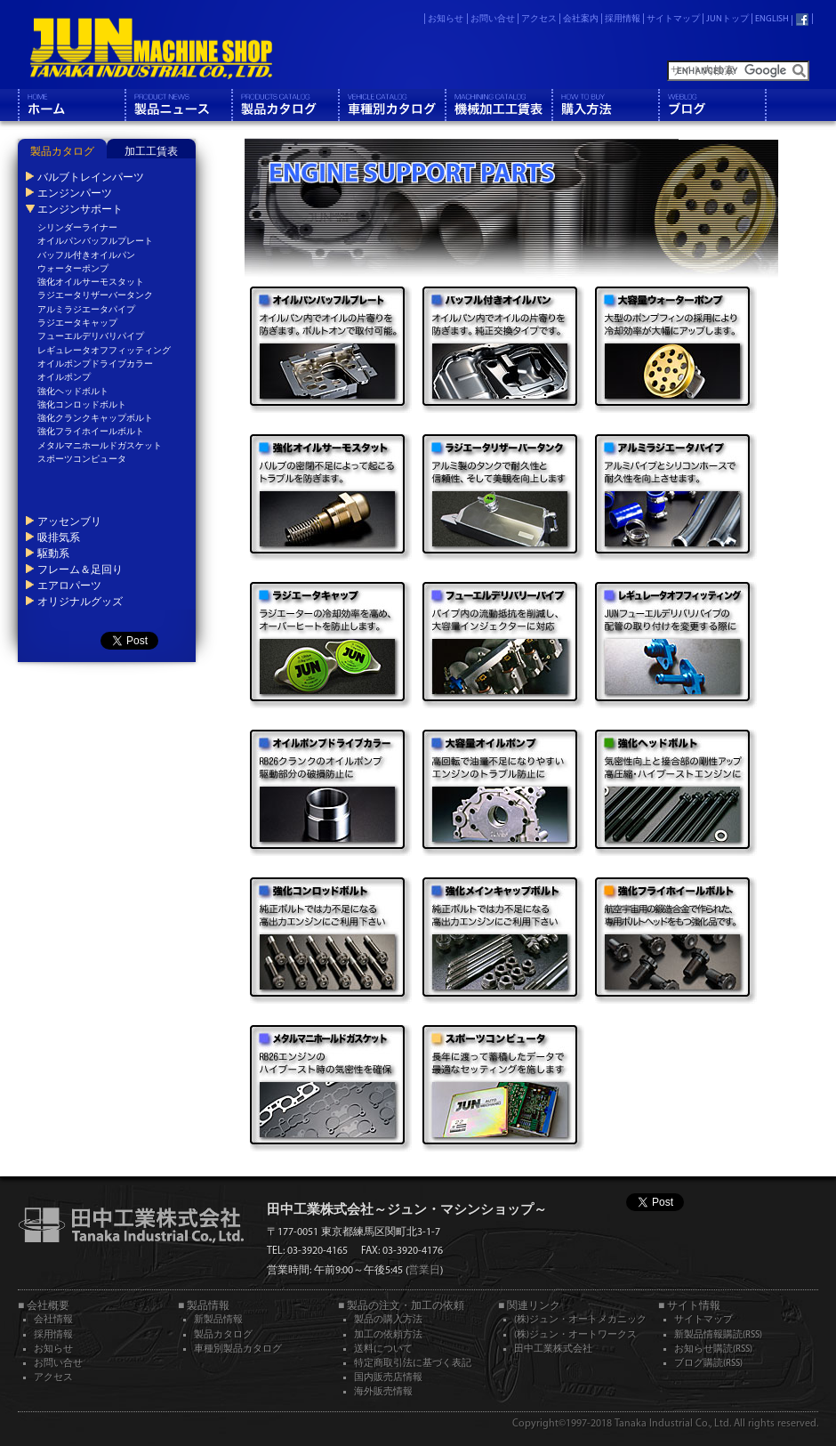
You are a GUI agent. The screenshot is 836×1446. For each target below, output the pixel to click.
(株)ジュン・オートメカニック (580, 1320)
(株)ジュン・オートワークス (575, 1335)
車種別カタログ (391, 105)
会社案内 (581, 19)
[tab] (62, 148)
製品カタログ (284, 105)
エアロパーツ (69, 585)
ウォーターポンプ (73, 269)
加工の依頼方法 (388, 1335)
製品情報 (178, 105)
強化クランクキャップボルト (95, 419)
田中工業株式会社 (553, 1349)
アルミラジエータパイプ (86, 310)
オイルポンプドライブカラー (95, 364)
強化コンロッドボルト (81, 405)
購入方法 (604, 105)
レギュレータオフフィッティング (104, 351)
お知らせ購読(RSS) (713, 1349)
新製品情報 (218, 1320)
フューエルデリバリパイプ (90, 337)
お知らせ (445, 19)
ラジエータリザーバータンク (95, 296)
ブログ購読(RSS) (708, 1364)
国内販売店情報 (388, 1378)
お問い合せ (492, 19)
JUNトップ (727, 19)
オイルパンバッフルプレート (95, 241)
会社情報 (53, 1320)
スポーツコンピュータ (81, 459)
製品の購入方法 (388, 1320)
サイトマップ (673, 19)
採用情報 (622, 19)
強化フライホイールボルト (90, 432)
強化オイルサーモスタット (90, 282)
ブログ (711, 105)
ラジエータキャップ (77, 323)
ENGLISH (772, 19)
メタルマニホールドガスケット (99, 446)
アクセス (539, 19)
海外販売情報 (383, 1392)
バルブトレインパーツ (90, 177)
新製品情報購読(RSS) (718, 1335)
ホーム (71, 105)
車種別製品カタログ (238, 1349)
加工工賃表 (151, 152)
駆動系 (53, 553)
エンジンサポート (80, 209)
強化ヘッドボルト (73, 392)
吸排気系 (58, 537)
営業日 (424, 1270)
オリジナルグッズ (80, 601)
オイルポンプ (64, 378)
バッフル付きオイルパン (86, 256)
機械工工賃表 (498, 105)
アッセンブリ (69, 521)
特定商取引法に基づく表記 (412, 1364)
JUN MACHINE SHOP (151, 49)
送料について (383, 1349)
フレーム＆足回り (80, 569)
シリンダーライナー (77, 228)
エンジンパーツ (74, 193)
